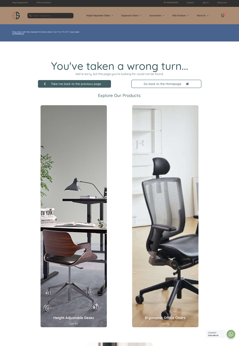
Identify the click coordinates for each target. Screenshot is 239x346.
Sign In (206, 2)
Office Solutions (44, 2)
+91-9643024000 (170, 2)
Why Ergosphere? (20, 2)
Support (190, 2)
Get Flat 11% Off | (46, 33)
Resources (222, 2)
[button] (100, 15)
